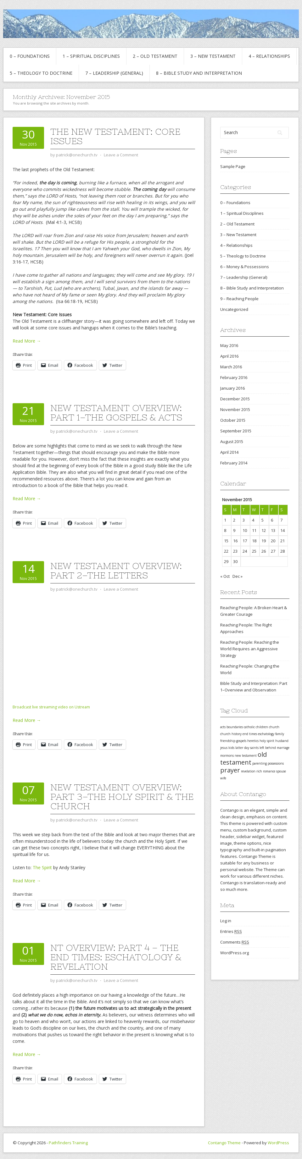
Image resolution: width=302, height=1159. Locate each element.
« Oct (225, 576)
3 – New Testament (213, 56)
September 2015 (235, 431)
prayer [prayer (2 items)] (230, 770)
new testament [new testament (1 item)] (246, 755)
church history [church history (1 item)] (231, 734)
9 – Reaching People (239, 298)
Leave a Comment (121, 155)
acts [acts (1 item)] (223, 727)
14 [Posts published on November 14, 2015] (282, 530)
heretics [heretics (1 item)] (253, 741)
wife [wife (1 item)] (223, 778)
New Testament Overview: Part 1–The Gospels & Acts (116, 412)
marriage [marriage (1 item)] (283, 747)
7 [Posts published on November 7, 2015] (281, 520)
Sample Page (232, 166)
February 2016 (233, 377)
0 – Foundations (30, 56)
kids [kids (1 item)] (231, 747)
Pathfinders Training (68, 1142)
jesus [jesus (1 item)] (223, 747)
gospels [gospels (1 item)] (241, 741)
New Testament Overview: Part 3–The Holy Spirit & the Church (121, 796)
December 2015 (235, 399)
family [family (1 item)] (279, 734)
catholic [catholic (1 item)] (249, 727)
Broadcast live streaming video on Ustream (51, 707)
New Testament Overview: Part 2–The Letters (116, 570)
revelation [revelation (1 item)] (248, 771)
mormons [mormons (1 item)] (227, 755)
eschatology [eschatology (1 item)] (266, 734)
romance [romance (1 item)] (269, 771)
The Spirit (42, 867)
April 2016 (229, 356)
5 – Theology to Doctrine (41, 73)
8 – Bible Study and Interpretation (199, 73)
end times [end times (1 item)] (250, 734)
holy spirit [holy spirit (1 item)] (267, 741)
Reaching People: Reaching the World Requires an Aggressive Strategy (249, 648)
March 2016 (231, 367)
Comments (234, 942)
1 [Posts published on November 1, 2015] (225, 520)
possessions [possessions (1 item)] (276, 763)
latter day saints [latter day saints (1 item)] (247, 747)
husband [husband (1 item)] (281, 741)
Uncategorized (234, 309)
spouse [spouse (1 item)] (281, 771)
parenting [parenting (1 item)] (259, 763)
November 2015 (235, 409)
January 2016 (232, 388)
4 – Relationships (269, 56)
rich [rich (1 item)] (259, 771)
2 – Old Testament (155, 56)
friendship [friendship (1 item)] (227, 741)
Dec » (237, 576)
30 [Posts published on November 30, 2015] (235, 561)
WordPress (278, 1142)
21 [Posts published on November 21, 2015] (282, 541)
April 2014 (229, 452)
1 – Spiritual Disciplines (91, 56)
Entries (231, 931)
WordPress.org (234, 953)
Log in (225, 920)
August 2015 (231, 441)
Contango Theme (224, 1142)
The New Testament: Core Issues (115, 136)
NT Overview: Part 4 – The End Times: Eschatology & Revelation (115, 957)
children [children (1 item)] (262, 727)
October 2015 (232, 420)
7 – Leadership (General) (114, 73)
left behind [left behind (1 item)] (268, 747)
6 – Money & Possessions (244, 266)
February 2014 (233, 463)
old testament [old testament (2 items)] (243, 758)
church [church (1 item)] (274, 727)
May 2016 (229, 345)
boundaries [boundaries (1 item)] (234, 727)
